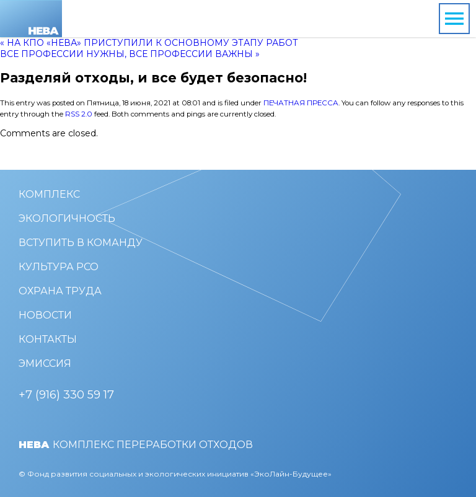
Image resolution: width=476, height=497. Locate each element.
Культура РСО (59, 267)
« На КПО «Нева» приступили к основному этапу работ (149, 42)
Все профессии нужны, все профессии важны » (130, 53)
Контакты (48, 339)
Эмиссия (45, 363)
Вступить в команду (81, 242)
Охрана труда (60, 291)
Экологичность (67, 218)
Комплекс (49, 194)
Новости (45, 315)
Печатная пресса (300, 103)
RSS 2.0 (78, 114)
